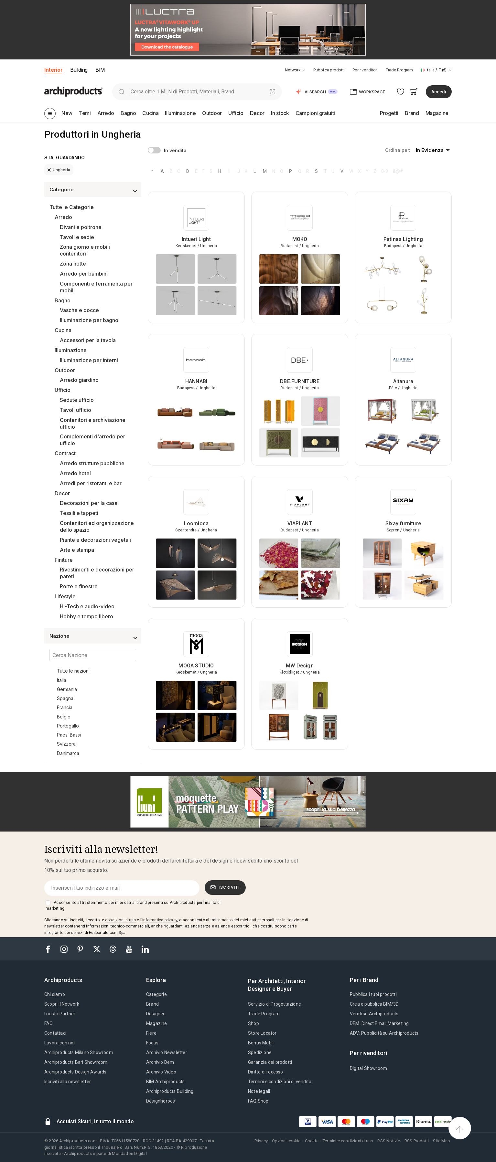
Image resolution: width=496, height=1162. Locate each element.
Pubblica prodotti (329, 70)
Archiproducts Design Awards (75, 1071)
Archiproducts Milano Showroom (78, 1052)
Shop (253, 1023)
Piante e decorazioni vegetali (95, 540)
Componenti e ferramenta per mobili (96, 287)
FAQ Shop (258, 1101)
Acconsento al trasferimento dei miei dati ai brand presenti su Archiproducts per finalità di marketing (133, 905)
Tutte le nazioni (73, 671)
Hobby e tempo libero (86, 616)
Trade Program (399, 70)
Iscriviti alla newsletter (67, 1081)
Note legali (259, 1091)
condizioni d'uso (120, 920)
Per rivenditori (365, 70)
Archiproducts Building (169, 1091)
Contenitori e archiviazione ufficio (92, 423)
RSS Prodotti (416, 1140)
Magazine (156, 1023)
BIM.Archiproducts (165, 1081)
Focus (152, 1042)
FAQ (48, 1023)
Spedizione (260, 1052)
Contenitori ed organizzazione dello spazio (97, 526)
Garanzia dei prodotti (270, 1062)
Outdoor (65, 370)
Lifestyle (65, 596)
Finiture (64, 560)
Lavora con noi (59, 1042)
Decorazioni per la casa (88, 503)
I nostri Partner (59, 1013)
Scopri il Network (61, 1004)
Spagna (65, 698)
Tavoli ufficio (75, 410)
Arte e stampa (77, 550)
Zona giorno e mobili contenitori (85, 250)
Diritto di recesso (265, 1071)
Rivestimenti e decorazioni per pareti (97, 573)
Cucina (63, 330)
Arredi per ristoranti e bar (91, 483)
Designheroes (160, 1101)
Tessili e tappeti (79, 513)
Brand (152, 1004)
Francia (64, 707)
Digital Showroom (368, 1068)
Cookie (311, 1140)
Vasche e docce (79, 310)
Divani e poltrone (81, 227)
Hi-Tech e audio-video (87, 606)
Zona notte (73, 263)
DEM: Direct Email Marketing (379, 1023)
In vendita (175, 150)
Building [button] (78, 70)
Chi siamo (54, 994)
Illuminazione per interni (89, 360)
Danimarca (68, 753)
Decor (62, 493)
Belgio (63, 716)
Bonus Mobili (261, 1042)
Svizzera (66, 744)
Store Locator (262, 1033)
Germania (67, 689)
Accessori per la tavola (88, 340)
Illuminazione (71, 350)
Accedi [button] (438, 91)
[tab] (304, 70)
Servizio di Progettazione (274, 1004)
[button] (295, 70)
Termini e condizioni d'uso (348, 1140)
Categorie (156, 994)
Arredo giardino (79, 380)
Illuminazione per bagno (89, 320)
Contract (65, 453)
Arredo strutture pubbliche (92, 463)
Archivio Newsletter (166, 1052)
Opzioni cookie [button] (286, 1141)
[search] (121, 91)
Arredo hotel (75, 473)
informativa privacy (159, 920)
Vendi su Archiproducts (374, 1013)
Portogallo (68, 725)
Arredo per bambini (84, 273)
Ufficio (62, 390)
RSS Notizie (388, 1140)
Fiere (151, 1033)
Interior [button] (53, 70)
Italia (61, 680)
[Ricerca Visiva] (272, 91)
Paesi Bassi (69, 735)
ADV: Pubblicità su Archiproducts (384, 1033)
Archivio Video (161, 1071)
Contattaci (55, 1033)
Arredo (63, 217)
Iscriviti (225, 887)
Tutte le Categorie (71, 207)
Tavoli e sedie (77, 237)
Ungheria (59, 169)
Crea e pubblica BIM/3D (374, 1004)
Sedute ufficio (77, 400)
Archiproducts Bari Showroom (75, 1062)
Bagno (62, 300)
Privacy (261, 1140)
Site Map (441, 1140)
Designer (155, 1013)
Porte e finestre (79, 586)
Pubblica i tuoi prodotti (373, 994)
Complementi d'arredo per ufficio (92, 439)
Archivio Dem (160, 1062)
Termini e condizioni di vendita (279, 1081)
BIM (100, 70)
